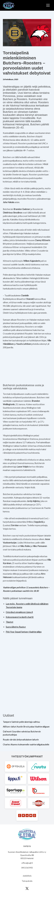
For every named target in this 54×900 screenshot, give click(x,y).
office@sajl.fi (27, 863)
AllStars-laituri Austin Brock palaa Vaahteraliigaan (26, 726)
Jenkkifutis (27, 876)
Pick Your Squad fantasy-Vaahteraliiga (23, 632)
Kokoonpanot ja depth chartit (20, 617)
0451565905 (27, 867)
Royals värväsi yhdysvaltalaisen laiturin (21, 739)
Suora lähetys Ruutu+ (16, 627)
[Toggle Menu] (48, 5)
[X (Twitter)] (27, 888)
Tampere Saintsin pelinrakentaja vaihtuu (21, 722)
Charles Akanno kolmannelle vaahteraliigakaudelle (26, 744)
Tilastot (9, 622)
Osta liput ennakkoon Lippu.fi (19, 612)
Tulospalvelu (27, 881)
